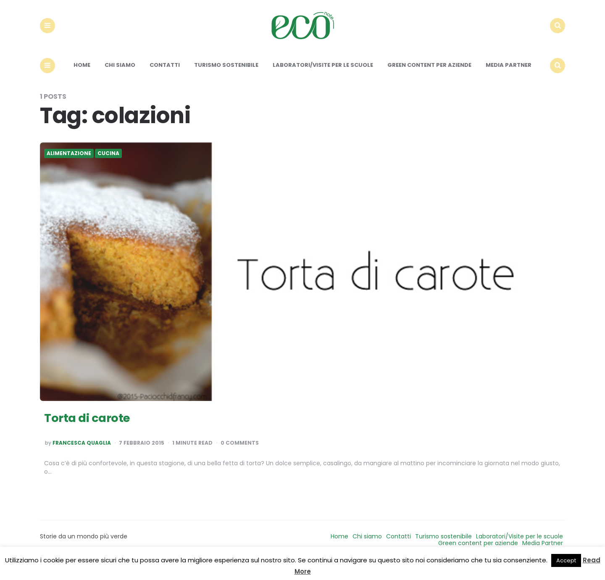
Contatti (165, 79)
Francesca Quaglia (82, 457)
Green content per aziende (429, 79)
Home (82, 79)
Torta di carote (93, 430)
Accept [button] (566, 560)
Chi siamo (120, 79)
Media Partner (508, 79)
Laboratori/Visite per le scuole (323, 79)
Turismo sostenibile (226, 79)
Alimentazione (69, 167)
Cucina (108, 167)
